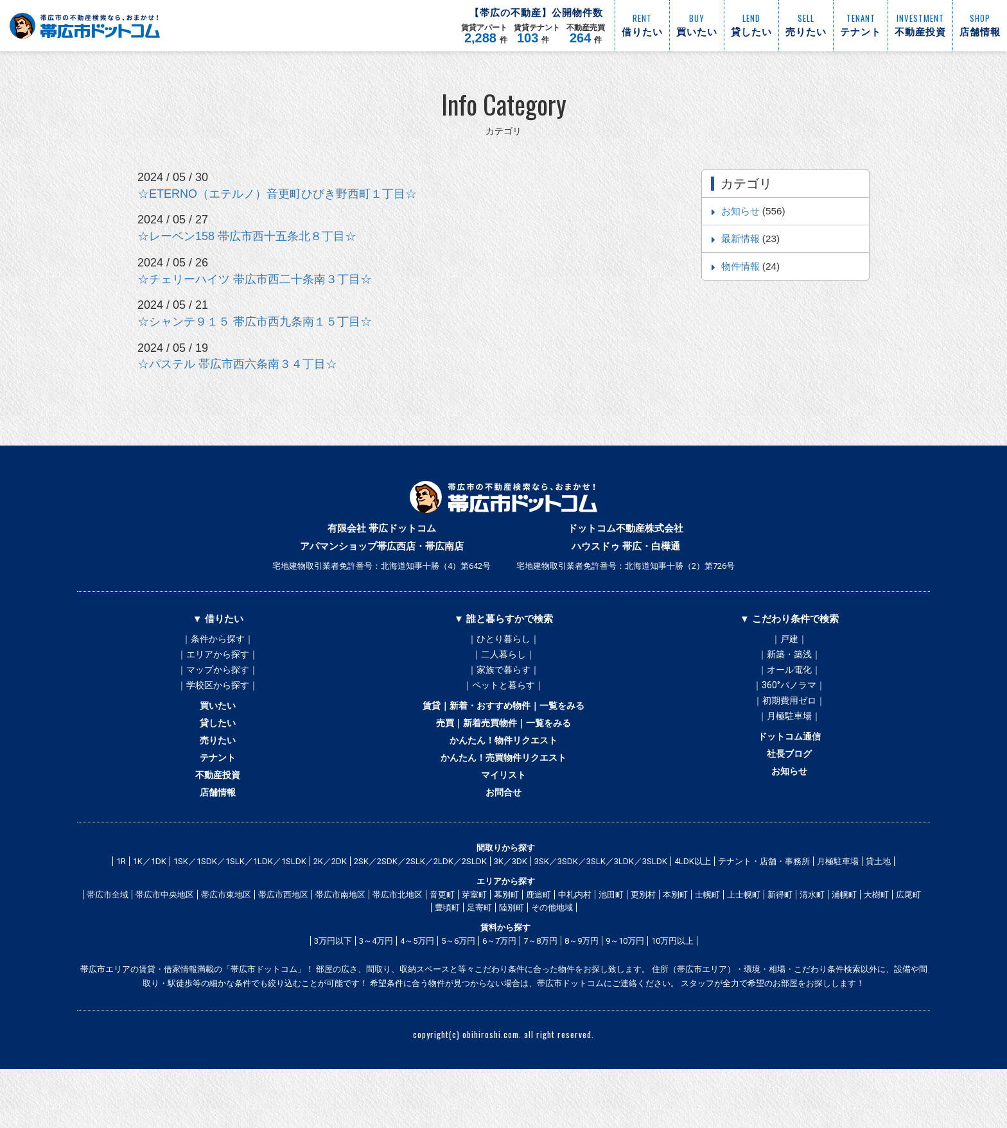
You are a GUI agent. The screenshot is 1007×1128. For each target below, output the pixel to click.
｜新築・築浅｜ (789, 659)
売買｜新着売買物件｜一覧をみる (503, 747)
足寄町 (479, 954)
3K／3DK (510, 907)
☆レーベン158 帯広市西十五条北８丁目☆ (246, 236)
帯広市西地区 (283, 941)
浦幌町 (844, 941)
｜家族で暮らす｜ (503, 678)
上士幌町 (743, 941)
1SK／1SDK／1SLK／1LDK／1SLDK (239, 907)
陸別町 (511, 954)
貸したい (217, 747)
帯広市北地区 (397, 941)
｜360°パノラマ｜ (789, 697)
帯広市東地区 (226, 941)
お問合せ (503, 834)
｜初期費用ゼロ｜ (789, 716)
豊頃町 (447, 954)
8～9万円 (582, 987)
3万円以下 (333, 987)
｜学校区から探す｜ (217, 697)
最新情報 (740, 238)
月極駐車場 (838, 907)
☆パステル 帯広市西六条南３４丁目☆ (237, 364)
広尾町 (908, 941)
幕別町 (506, 941)
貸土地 (878, 907)
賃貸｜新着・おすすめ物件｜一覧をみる (503, 725)
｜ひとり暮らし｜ (503, 639)
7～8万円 (540, 987)
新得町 (779, 941)
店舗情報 (217, 834)
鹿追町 (538, 941)
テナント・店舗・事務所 (764, 907)
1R (121, 907)
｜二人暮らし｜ (503, 659)
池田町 (611, 941)
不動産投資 (218, 813)
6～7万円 (499, 987)
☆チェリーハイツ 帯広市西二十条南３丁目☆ (254, 279)
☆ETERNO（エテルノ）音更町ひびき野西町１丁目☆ (277, 193)
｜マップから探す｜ (217, 678)
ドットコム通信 (789, 764)
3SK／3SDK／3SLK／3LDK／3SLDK (600, 907)
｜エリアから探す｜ (217, 659)
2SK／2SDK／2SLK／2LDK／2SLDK (420, 907)
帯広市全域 (107, 941)
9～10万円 (625, 987)
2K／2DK (330, 907)
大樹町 (876, 941)
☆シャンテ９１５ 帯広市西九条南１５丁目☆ (254, 321)
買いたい (217, 725)
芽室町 (474, 941)
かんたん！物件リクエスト (503, 769)
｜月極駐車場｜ (789, 736)
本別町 (675, 941)
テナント (217, 791)
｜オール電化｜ (789, 678)
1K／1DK (149, 907)
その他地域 (552, 954)
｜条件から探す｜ (218, 639)
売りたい (217, 769)
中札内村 (574, 941)
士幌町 (707, 941)
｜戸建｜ (789, 639)
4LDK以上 (692, 907)
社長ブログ (789, 786)
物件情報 (740, 266)
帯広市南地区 (340, 941)
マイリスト (503, 813)
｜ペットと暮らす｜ (503, 697)
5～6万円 (458, 987)
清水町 (812, 941)
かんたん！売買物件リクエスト (503, 791)
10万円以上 (672, 987)
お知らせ (740, 210)
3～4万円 (376, 987)
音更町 (442, 941)
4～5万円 (417, 987)
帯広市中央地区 (165, 941)
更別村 (643, 941)
